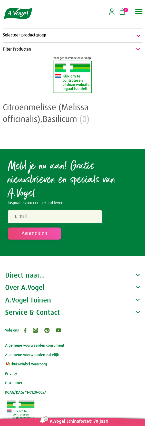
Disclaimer (13, 383)
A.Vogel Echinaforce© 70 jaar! (79, 421)
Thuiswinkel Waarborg (26, 364)
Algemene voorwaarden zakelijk (32, 355)
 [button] (139, 11)
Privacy (11, 374)
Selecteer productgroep (72, 36)
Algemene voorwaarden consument (34, 345)
